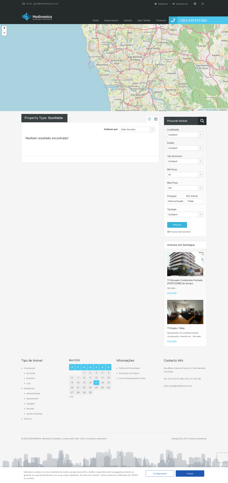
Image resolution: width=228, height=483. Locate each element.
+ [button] (4, 28)
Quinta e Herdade (34, 414)
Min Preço (172, 169)
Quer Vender (144, 20)
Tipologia (171, 209)
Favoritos (161, 4)
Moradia (30, 409)
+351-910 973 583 (193, 20)
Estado (170, 143)
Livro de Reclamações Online (132, 378)
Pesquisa (171, 196)
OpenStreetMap (211, 110)
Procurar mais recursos (179, 232)
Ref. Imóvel (192, 196)
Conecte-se (180, 4)
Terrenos (28, 419)
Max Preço (172, 183)
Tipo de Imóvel (174, 156)
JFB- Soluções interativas (195, 438)
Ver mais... (172, 288)
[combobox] (137, 129)
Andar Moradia (33, 393)
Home (96, 20)
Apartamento (32, 398)
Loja (28, 383)
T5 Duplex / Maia (175, 328)
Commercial (29, 368)
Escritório (30, 378)
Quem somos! (111, 20)
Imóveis (128, 20)
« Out (71, 396)
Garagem (30, 403)
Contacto (161, 20)
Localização (173, 129)
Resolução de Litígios (129, 373)
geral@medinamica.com (46, 3)
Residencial (29, 388)
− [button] (4, 33)
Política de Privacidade (129, 368)
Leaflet (199, 110)
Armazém (30, 373)
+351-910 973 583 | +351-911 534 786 (184, 379)
